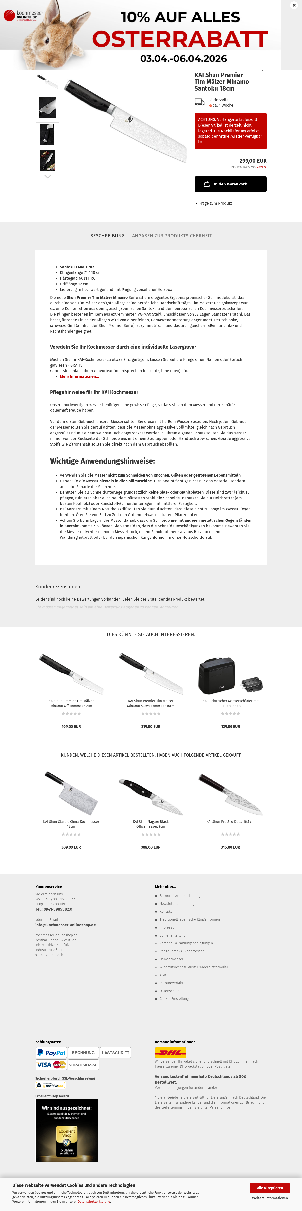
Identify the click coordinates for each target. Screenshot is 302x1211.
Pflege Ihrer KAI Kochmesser (182, 951)
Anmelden (169, 607)
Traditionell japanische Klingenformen (190, 919)
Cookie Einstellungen (176, 999)
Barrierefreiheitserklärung (180, 896)
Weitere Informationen (270, 1198)
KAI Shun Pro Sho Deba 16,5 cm (230, 822)
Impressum (168, 927)
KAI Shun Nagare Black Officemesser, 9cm (151, 824)
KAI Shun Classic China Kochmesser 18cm (71, 824)
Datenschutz (169, 991)
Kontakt (166, 911)
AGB (163, 975)
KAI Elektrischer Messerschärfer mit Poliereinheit (231, 703)
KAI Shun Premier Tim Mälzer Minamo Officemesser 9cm (71, 703)
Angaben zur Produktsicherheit (172, 236)
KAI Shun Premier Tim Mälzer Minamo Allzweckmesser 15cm (151, 703)
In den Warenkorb (225, 184)
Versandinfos (220, 1107)
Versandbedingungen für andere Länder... (187, 1088)
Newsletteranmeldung (177, 904)
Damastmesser (171, 959)
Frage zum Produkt (215, 203)
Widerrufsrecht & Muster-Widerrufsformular (194, 967)
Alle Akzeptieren (270, 1188)
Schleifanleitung (172, 935)
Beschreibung (107, 236)
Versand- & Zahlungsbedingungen (186, 943)
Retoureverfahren (173, 983)
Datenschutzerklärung (94, 1201)
